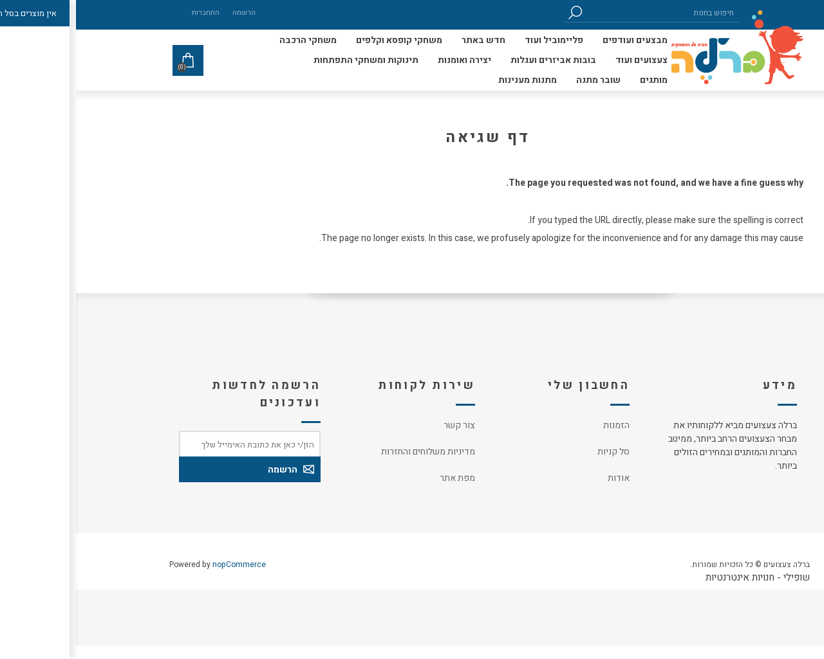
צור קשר (383, 425)
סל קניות (537, 451)
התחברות (130, 12)
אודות (543, 478)
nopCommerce (163, 564)
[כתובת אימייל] (174, 443)
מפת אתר (381, 478)
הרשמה (168, 12)
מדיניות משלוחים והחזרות (352, 451)
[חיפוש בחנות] (586, 12)
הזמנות (540, 425)
